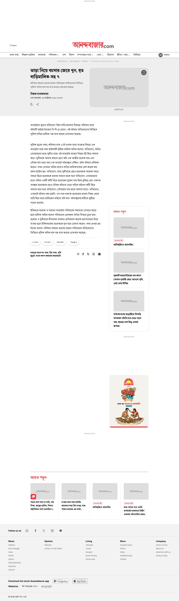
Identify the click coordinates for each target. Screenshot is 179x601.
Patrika (123, 559)
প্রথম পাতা (14, 55)
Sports (11, 559)
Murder (60, 242)
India (10, 552)
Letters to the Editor (53, 548)
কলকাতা (42, 55)
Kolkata (85, 61)
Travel (88, 548)
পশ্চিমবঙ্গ (54, 55)
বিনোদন (110, 55)
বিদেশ (71, 55)
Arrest (47, 242)
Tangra (73, 242)
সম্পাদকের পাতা (85, 55)
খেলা (100, 55)
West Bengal (74, 61)
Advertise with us (163, 552)
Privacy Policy (161, 555)
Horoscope (90, 559)
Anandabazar (62, 61)
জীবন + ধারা (123, 55)
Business (12, 566)
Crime (35, 242)
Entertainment (14, 562)
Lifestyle (89, 545)
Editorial (47, 545)
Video (122, 552)
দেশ (64, 55)
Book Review (91, 555)
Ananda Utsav (126, 545)
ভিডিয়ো (136, 55)
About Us (160, 548)
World (10, 555)
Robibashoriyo (126, 555)
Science (11, 569)
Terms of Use (161, 545)
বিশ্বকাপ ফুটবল (28, 55)
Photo (123, 548)
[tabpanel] (129, 401)
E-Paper (13, 45)
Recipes (89, 552)
